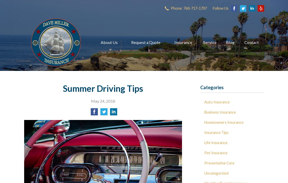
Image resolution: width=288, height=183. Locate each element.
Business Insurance (220, 112)
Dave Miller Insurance (56, 42)
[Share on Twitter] (104, 113)
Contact (251, 42)
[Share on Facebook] (94, 113)
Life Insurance (216, 143)
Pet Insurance (216, 153)
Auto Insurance (217, 102)
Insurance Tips (216, 132)
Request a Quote (145, 42)
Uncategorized (216, 173)
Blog (230, 42)
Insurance (183, 42)
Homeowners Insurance (224, 122)
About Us (109, 42)
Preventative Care (219, 163)
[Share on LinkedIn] (113, 113)
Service (210, 42)
